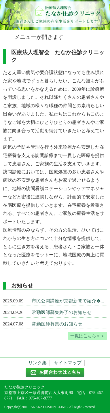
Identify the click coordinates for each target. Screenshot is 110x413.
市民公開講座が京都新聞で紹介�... (68, 300)
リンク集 (37, 362)
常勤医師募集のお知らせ (57, 323)
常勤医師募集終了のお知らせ (62, 312)
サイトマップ (67, 362)
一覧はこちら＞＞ (87, 335)
